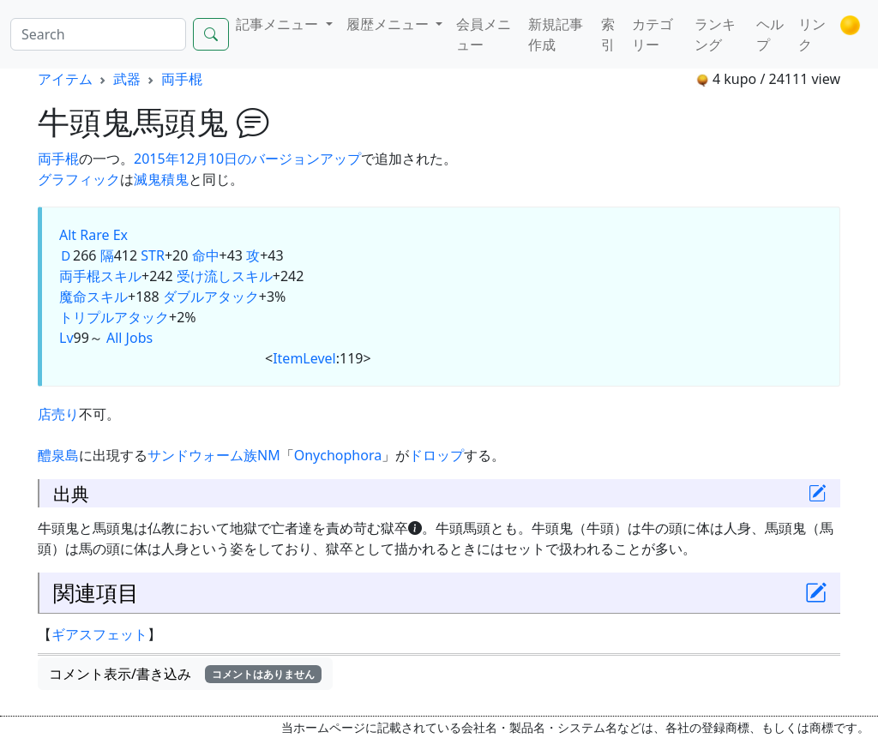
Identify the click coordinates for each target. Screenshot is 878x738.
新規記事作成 (555, 34)
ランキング (715, 34)
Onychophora (338, 455)
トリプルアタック (114, 317)
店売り (58, 414)
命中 (206, 255)
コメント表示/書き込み (185, 673)
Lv (66, 337)
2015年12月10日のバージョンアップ (247, 158)
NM (268, 455)
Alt (67, 234)
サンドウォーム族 (202, 455)
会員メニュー (483, 34)
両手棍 (181, 78)
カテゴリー (652, 34)
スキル (120, 276)
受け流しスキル (225, 276)
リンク (812, 34)
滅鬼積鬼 (161, 179)
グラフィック (79, 179)
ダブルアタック (211, 296)
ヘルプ (770, 34)
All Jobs (129, 337)
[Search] (98, 34)
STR (153, 255)
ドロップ (436, 455)
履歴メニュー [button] (389, 24)
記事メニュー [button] (279, 24)
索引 (608, 34)
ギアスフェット (99, 634)
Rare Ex (104, 234)
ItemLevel (304, 358)
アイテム (65, 78)
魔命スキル (93, 296)
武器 (127, 78)
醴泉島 (58, 455)
